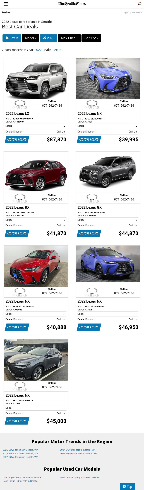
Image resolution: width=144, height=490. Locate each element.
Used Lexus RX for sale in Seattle (20, 481)
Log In (126, 12)
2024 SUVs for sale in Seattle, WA (77, 450)
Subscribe (137, 12)
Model (30, 38)
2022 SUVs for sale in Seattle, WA (20, 457)
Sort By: (91, 38)
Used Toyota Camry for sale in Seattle (79, 477)
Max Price (69, 38)
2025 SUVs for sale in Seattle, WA (20, 450)
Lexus (12, 38)
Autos (6, 12)
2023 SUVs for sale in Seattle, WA (20, 453)
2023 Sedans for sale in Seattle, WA (78, 453)
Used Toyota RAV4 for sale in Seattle (22, 477)
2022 (48, 38)
